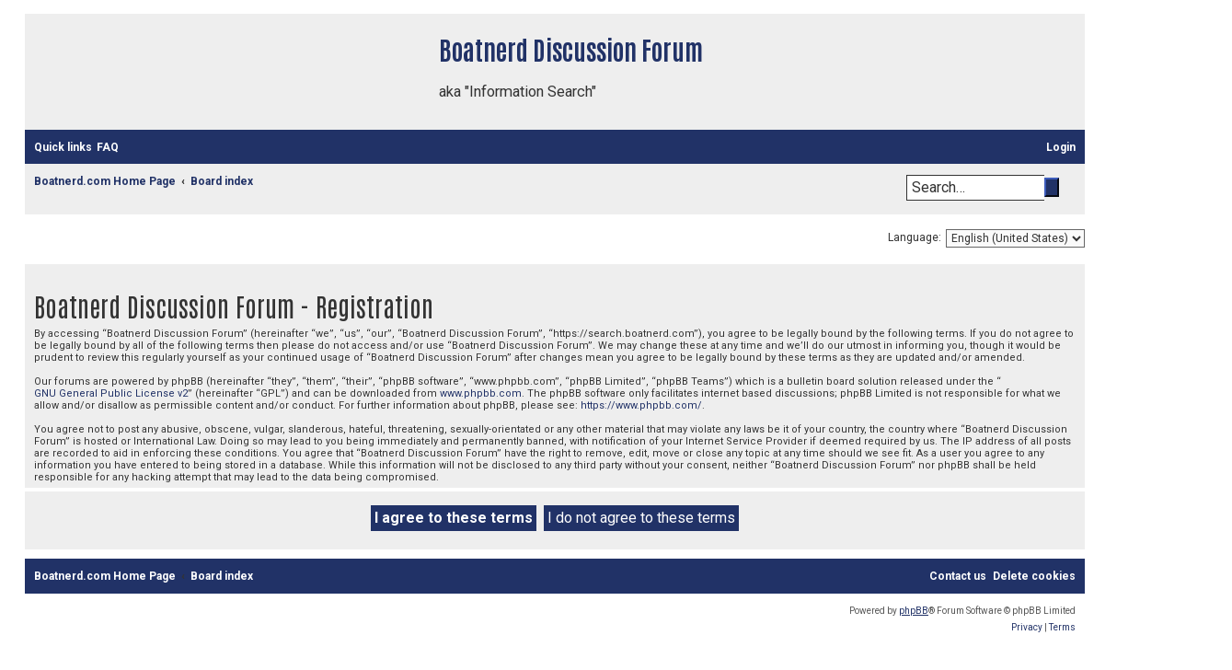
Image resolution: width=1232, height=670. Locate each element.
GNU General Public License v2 (111, 393)
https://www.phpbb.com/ (641, 405)
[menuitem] (108, 147)
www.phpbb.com (481, 393)
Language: (914, 237)
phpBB (913, 611)
